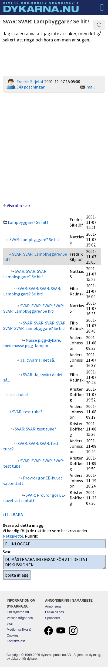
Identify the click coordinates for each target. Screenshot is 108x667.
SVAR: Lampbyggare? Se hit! (34, 239)
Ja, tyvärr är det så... (37, 360)
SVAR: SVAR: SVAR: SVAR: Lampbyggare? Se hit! (32, 291)
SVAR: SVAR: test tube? (35, 429)
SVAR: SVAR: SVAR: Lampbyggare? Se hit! (25, 274)
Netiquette (13, 536)
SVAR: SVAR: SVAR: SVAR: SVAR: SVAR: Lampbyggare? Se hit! (34, 325)
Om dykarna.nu (18, 612)
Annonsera (53, 606)
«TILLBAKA (13, 514)
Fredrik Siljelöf (29, 81)
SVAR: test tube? (26, 411)
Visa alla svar (18, 205)
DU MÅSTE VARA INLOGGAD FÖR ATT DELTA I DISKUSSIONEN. (54, 562)
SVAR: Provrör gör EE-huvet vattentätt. (34, 497)
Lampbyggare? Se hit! (28, 222)
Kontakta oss (16, 641)
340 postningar (30, 87)
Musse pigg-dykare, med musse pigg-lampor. (32, 342)
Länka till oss (54, 612)
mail (90, 87)
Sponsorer (52, 618)
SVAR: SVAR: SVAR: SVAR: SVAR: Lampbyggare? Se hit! (33, 308)
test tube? (19, 394)
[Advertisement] (54, 147)
